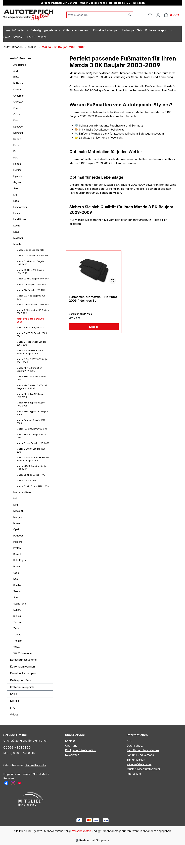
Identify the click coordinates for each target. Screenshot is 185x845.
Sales (13, 694)
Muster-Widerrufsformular (143, 769)
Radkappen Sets (20, 680)
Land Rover (19, 219)
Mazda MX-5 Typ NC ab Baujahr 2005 (32, 413)
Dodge (17, 139)
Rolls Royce (19, 560)
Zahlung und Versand (140, 755)
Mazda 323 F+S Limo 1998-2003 (33, 486)
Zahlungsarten (136, 759)
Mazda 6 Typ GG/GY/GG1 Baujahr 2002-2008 (33, 361)
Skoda (17, 591)
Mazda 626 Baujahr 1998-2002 (31, 284)
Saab (16, 572)
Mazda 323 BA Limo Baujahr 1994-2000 (30, 263)
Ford (15, 157)
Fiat (15, 151)
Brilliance (18, 83)
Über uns (71, 745)
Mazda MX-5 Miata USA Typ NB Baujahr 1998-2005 (32, 387)
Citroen (17, 108)
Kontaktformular (35, 765)
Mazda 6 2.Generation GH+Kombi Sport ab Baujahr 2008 (33, 459)
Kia (15, 194)
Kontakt (70, 741)
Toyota (17, 634)
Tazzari (17, 622)
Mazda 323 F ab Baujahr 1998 (31, 475)
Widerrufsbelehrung (139, 764)
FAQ (12, 707)
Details (93, 326)
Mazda (17, 244)
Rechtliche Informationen (143, 750)
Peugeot (18, 535)
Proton (17, 548)
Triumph (17, 640)
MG (15, 498)
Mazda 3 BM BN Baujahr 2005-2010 (32, 450)
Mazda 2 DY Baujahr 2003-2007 (32, 255)
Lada (16, 200)
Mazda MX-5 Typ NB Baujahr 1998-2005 (31, 404)
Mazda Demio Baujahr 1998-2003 (33, 304)
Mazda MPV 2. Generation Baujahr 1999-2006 (29, 369)
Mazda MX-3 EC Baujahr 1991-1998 (31, 378)
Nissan (17, 523)
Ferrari (16, 145)
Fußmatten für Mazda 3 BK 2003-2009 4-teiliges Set (93, 298)
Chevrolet (18, 95)
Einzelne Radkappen (23, 673)
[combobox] (96, 15)
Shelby (17, 585)
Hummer (17, 169)
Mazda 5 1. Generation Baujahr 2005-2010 (31, 343)
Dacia (16, 120)
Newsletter (72, 755)
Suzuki (17, 616)
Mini (15, 504)
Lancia (16, 213)
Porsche (18, 541)
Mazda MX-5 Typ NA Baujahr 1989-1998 (31, 395)
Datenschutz (135, 745)
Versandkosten (81, 831)
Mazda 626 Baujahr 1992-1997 (31, 290)
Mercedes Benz (22, 492)
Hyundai (17, 176)
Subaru (17, 609)
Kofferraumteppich (22, 687)
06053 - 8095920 (17, 747)
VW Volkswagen (22, 653)
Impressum (134, 773)
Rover (16, 566)
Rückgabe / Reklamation (80, 750)
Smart (16, 597)
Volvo (16, 646)
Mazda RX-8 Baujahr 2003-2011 (32, 429)
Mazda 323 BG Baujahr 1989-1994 (33, 278)
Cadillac (17, 89)
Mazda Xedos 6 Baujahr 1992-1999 (31, 436)
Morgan (17, 517)
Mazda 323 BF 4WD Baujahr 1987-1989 (30, 271)
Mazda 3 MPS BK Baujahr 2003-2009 (32, 334)
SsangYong (19, 603)
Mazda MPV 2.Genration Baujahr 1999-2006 (32, 467)
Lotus (16, 231)
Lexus (16, 225)
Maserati (18, 237)
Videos (14, 714)
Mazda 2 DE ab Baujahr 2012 (30, 250)
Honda (17, 163)
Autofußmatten (20, 58)
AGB (129, 741)
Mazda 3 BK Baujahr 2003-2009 (31, 320)
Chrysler (18, 101)
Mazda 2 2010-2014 (26, 480)
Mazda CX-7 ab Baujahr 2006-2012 (31, 297)
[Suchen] (129, 15)
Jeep (16, 188)
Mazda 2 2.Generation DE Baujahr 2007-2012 (33, 311)
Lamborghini (20, 207)
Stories (14, 700)
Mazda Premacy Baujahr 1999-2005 (31, 421)
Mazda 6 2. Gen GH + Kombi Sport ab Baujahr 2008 (30, 352)
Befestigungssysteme (23, 659)
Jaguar (17, 182)
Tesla (16, 628)
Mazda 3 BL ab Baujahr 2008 (31, 327)
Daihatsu (18, 132)
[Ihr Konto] (158, 15)
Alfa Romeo (19, 64)
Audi (15, 71)
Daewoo (18, 126)
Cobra (16, 114)
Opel (16, 529)
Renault (17, 554)
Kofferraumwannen (22, 666)
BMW (16, 77)
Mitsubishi (18, 510)
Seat (15, 578)
